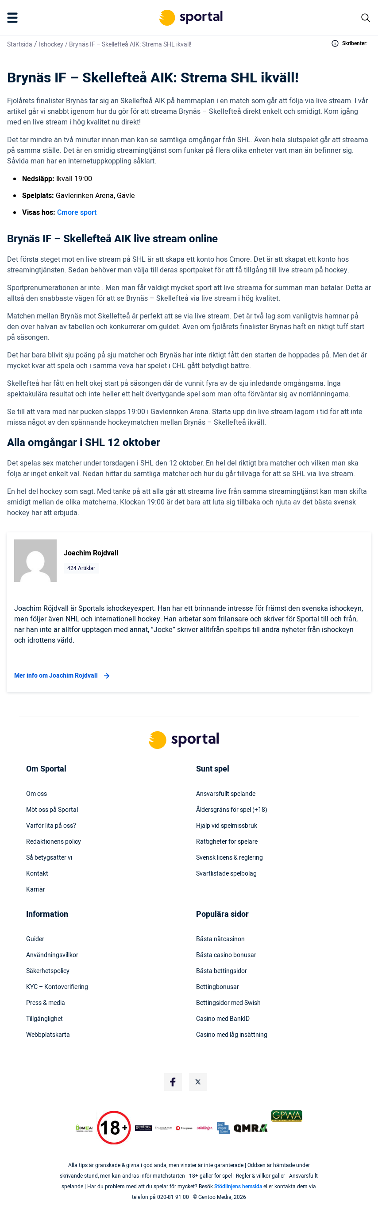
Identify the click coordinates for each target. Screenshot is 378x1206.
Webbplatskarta (48, 1035)
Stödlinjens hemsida (238, 1186)
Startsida (19, 44)
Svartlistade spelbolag (226, 873)
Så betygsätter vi (49, 857)
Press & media (45, 1003)
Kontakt (37, 873)
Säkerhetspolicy (47, 971)
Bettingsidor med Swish (228, 1003)
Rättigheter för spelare (227, 842)
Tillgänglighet (44, 1019)
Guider (35, 939)
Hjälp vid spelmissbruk (226, 826)
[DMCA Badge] (84, 1128)
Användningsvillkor (52, 955)
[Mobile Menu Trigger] (14, 17)
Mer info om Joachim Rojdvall (63, 676)
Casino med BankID (223, 1019)
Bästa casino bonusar (226, 955)
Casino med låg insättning (231, 1035)
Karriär (35, 889)
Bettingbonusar (217, 987)
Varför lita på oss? (51, 826)
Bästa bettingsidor (221, 971)
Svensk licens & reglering (229, 857)
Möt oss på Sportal (52, 810)
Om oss (36, 794)
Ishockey (51, 44)
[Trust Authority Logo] (143, 1128)
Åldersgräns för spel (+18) (231, 810)
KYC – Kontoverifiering (57, 987)
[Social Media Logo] (173, 1082)
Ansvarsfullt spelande (225, 794)
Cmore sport (76, 212)
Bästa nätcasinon (220, 939)
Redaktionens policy (53, 842)
